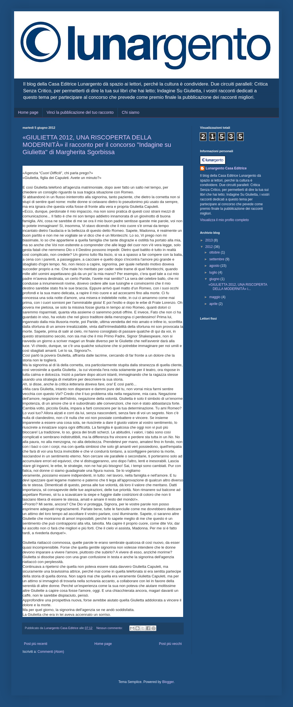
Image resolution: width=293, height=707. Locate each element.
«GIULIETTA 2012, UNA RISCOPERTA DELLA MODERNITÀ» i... (237, 287)
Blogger (168, 682)
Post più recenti (35, 644)
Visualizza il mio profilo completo (224, 220)
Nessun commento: (109, 628)
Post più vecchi (170, 644)
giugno (214, 279)
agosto (214, 266)
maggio (215, 297)
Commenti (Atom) (50, 652)
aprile (214, 304)
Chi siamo (130, 112)
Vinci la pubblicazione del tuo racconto (80, 112)
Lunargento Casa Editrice (226, 168)
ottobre (215, 252)
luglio (213, 272)
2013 (209, 240)
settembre (217, 259)
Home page (28, 112)
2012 (209, 247)
